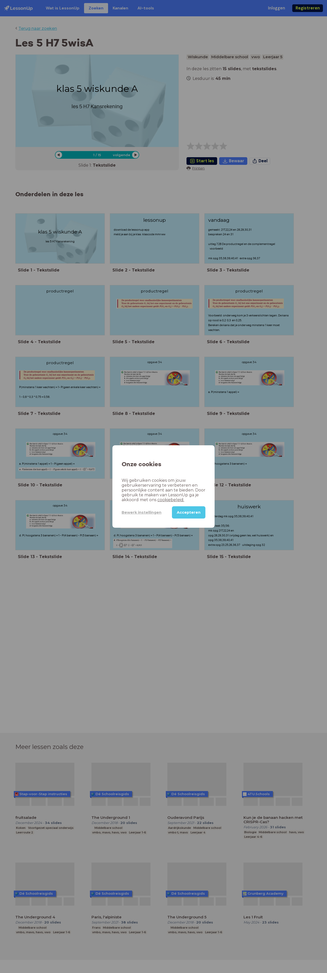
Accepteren (189, 512)
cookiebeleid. (170, 499)
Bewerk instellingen (141, 512)
